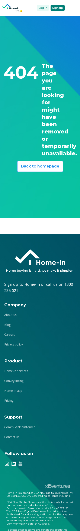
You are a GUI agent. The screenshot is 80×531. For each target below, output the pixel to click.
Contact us (11, 437)
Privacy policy (13, 344)
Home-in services (16, 371)
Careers (9, 334)
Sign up (57, 7)
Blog (7, 325)
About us (10, 315)
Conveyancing (13, 381)
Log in (43, 7)
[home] (12, 8)
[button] (71, 7)
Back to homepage (40, 166)
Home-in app (13, 391)
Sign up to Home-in (22, 284)
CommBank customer (19, 427)
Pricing (8, 400)
